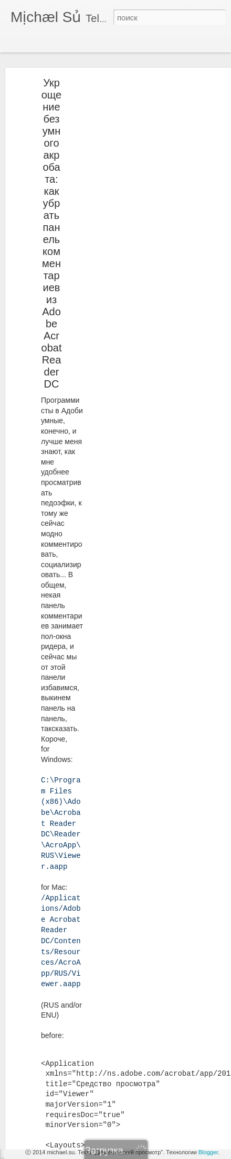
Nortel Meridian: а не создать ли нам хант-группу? (98, 1101)
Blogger (208, 1152)
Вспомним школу (51, 1053)
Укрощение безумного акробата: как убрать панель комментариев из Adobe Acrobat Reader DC (51, 213)
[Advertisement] (140, 133)
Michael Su (119, 1057)
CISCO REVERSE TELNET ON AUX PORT (87, 1124)
